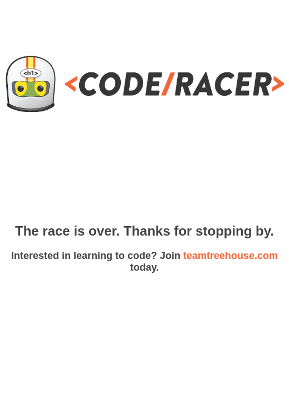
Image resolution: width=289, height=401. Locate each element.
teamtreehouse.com (230, 255)
